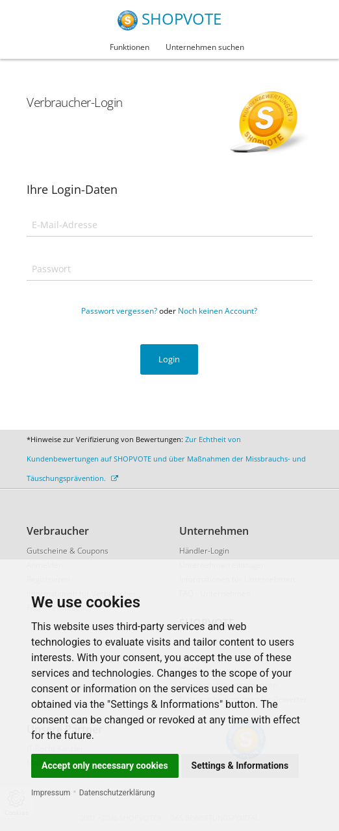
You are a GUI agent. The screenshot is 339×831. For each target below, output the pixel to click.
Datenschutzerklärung (117, 792)
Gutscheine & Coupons (67, 550)
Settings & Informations (240, 765)
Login (169, 359)
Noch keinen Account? (217, 310)
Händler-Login (204, 550)
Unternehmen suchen (205, 47)
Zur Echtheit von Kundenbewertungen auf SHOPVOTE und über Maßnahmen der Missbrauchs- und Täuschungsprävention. (166, 458)
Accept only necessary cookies (105, 765)
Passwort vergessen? (119, 310)
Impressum (50, 792)
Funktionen (129, 47)
